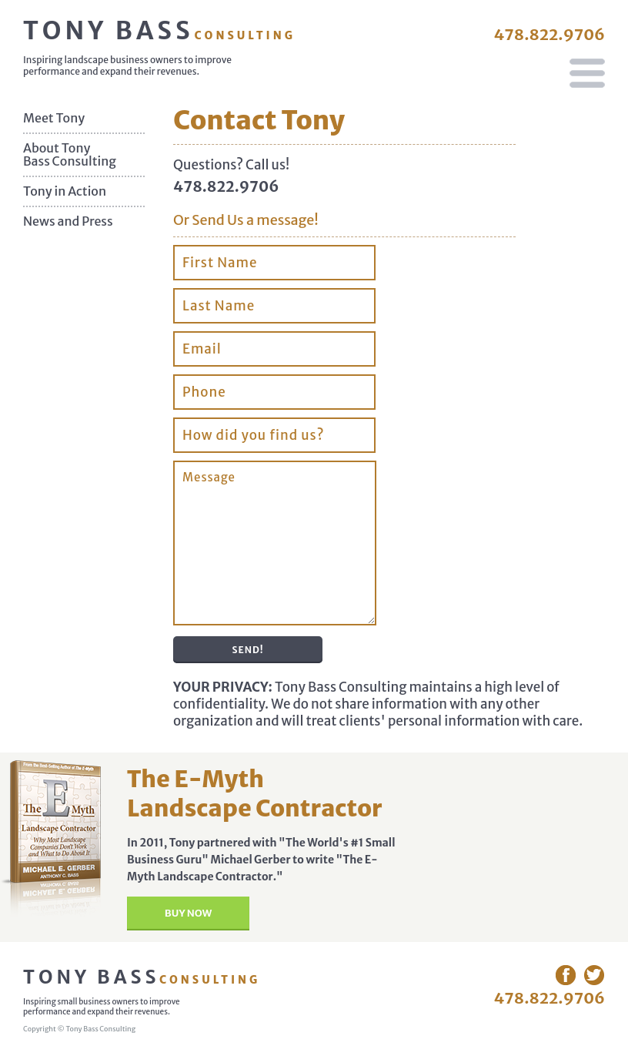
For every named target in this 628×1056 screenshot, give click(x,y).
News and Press (68, 221)
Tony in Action (64, 191)
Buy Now (188, 913)
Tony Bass (159, 30)
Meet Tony (54, 118)
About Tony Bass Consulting (69, 155)
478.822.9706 (549, 34)
